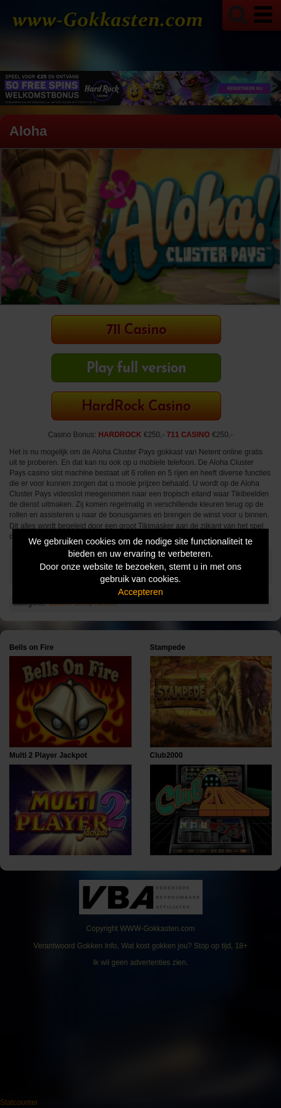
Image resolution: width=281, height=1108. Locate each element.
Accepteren (140, 591)
